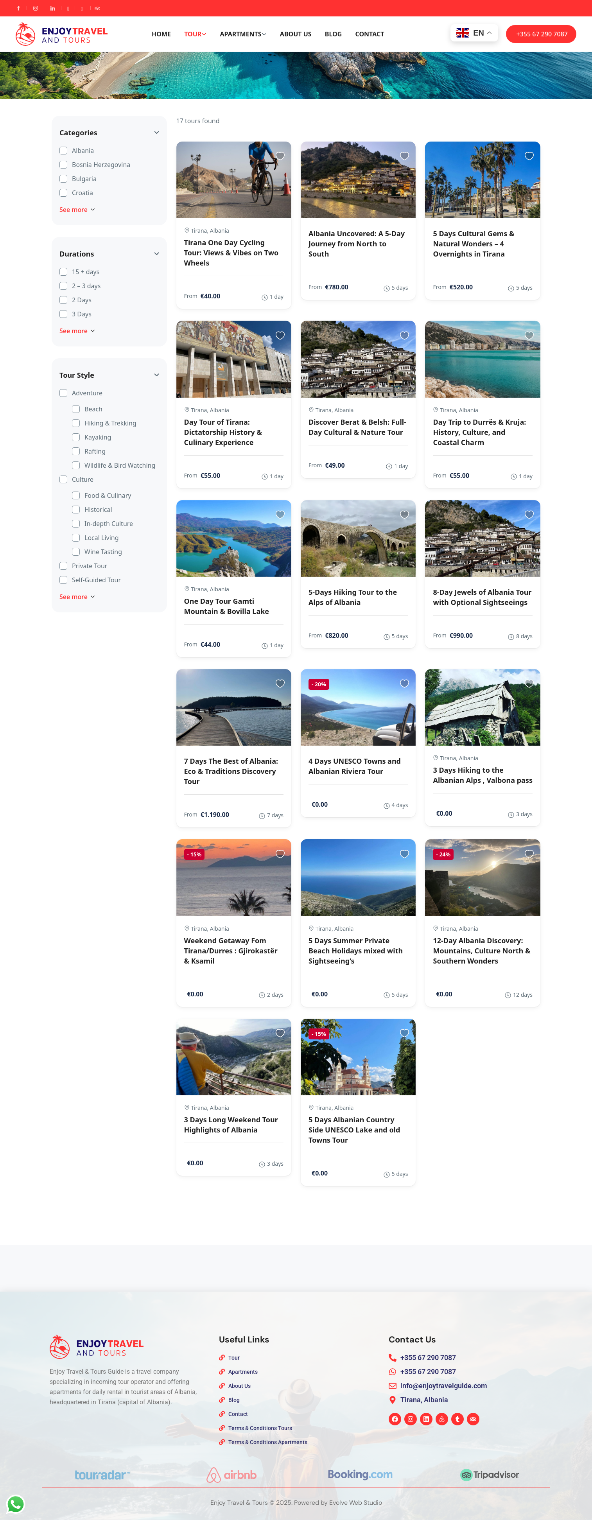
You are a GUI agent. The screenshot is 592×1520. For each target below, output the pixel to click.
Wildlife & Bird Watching (119, 465)
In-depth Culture (108, 523)
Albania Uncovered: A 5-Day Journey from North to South (357, 243)
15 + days (85, 271)
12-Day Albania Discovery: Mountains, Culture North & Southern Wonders (481, 950)
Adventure (87, 392)
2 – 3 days (86, 285)
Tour (195, 34)
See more (77, 210)
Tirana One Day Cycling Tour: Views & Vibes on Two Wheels (231, 252)
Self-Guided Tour (96, 579)
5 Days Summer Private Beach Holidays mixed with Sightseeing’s (356, 950)
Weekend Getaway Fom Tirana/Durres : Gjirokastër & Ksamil (231, 950)
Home (161, 34)
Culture (82, 479)
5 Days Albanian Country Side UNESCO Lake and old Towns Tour (354, 1130)
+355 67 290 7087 (542, 34)
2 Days (81, 299)
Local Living (101, 537)
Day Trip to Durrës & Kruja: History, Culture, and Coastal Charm (479, 432)
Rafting (95, 451)
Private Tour (89, 565)
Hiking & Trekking (110, 422)
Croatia (82, 192)
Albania (83, 150)
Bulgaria (84, 178)
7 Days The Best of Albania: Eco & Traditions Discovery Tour (231, 771)
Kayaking (97, 436)
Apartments (243, 34)
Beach (93, 408)
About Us (296, 34)
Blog (333, 34)
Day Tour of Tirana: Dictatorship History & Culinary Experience (223, 432)
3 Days (81, 313)
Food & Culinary (107, 495)
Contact (369, 34)
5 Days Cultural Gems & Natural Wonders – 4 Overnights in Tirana (473, 243)
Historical (98, 509)
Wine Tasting (103, 551)
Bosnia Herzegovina (101, 164)
